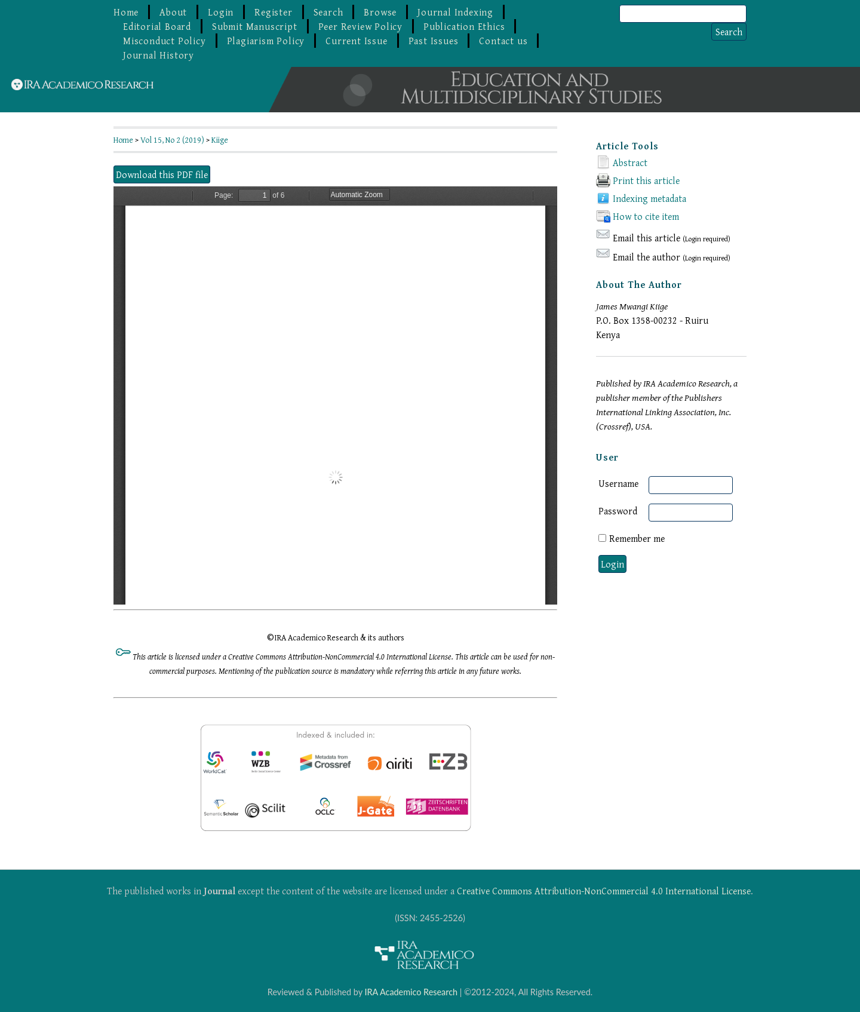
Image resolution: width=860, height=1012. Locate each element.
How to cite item (646, 216)
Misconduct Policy (164, 40)
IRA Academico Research (410, 992)
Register (273, 12)
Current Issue (356, 40)
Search (328, 12)
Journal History (158, 55)
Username (618, 483)
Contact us (503, 40)
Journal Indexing (455, 12)
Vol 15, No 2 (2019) (172, 140)
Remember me (637, 538)
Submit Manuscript (254, 26)
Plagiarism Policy (266, 40)
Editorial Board (157, 26)
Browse (380, 12)
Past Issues (433, 40)
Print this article (646, 180)
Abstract (630, 162)
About (173, 12)
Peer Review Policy (360, 26)
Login (221, 12)
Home (126, 12)
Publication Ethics (464, 26)
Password (617, 511)
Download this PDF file (162, 174)
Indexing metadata (649, 198)
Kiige (219, 140)
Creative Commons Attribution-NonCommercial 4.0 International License (604, 891)
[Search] (683, 14)
